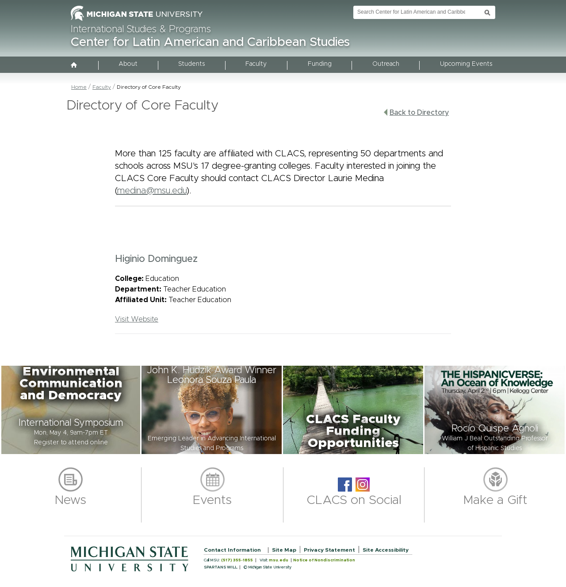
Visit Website (136, 319)
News (70, 500)
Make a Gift (495, 500)
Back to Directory (416, 112)
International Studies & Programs (141, 29)
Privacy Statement (329, 550)
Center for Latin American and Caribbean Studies (210, 42)
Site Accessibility (386, 550)
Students (191, 64)
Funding (320, 64)
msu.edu (278, 560)
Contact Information (232, 550)
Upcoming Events (466, 64)
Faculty (256, 64)
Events (212, 500)
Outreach (385, 64)
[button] (71, 410)
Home (79, 87)
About (128, 64)
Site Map (284, 550)
